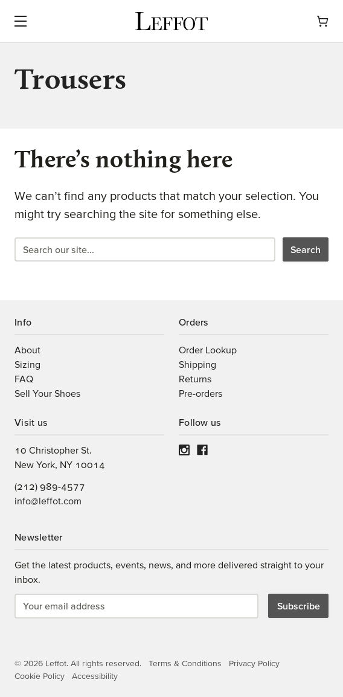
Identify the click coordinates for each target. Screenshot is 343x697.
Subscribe (298, 605)
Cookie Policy (39, 676)
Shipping (197, 364)
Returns (195, 378)
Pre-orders (200, 393)
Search (305, 249)
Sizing (27, 364)
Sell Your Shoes (47, 393)
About (27, 349)
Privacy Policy (254, 663)
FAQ (23, 378)
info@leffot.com (48, 500)
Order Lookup (208, 349)
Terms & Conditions (185, 663)
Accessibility (95, 676)
